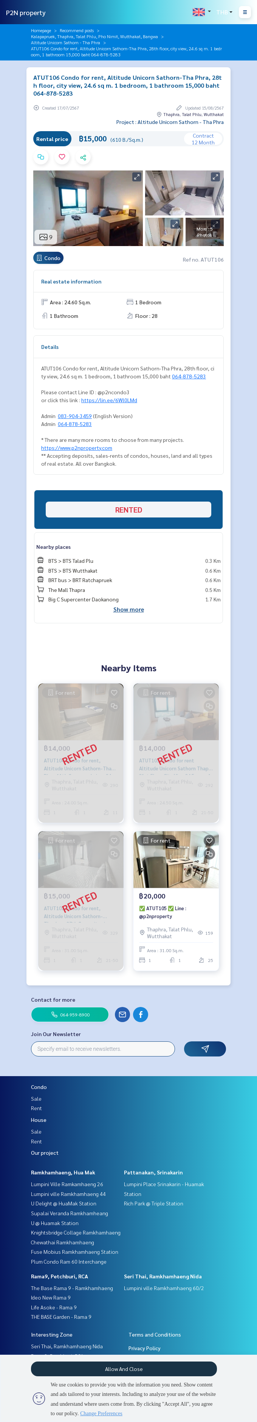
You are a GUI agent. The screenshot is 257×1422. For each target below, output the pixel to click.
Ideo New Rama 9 (51, 1297)
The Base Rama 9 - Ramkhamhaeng (72, 1287)
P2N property (26, 12)
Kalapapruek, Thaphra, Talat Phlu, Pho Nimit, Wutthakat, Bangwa (94, 36)
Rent (36, 1107)
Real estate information (71, 281)
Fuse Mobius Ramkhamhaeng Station (74, 1251)
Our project (45, 1152)
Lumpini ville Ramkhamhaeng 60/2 (164, 1287)
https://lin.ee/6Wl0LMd (109, 400)
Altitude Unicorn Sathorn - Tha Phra (65, 42)
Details (50, 346)
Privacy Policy (144, 1348)
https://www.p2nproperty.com (76, 447)
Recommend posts (77, 30)
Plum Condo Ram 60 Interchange (69, 1261)
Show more (128, 609)
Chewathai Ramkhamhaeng (62, 1242)
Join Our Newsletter (56, 1033)
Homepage (41, 30)
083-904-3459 (75, 415)
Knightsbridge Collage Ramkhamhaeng (76, 1232)
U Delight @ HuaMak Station (63, 1203)
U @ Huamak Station (55, 1222)
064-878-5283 (189, 376)
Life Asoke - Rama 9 (54, 1307)
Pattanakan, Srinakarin (153, 1172)
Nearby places (53, 546)
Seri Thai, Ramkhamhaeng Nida (163, 1276)
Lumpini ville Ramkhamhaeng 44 (68, 1193)
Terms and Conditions (154, 1334)
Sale (36, 1098)
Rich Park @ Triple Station (153, 1203)
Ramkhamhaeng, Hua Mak (63, 1172)
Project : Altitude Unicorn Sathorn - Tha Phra (170, 121)
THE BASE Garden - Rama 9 (61, 1316)
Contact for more (53, 999)
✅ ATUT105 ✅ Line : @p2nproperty (162, 912)
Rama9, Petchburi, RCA (59, 1276)
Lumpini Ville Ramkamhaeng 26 (67, 1183)
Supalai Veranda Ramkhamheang (69, 1213)
